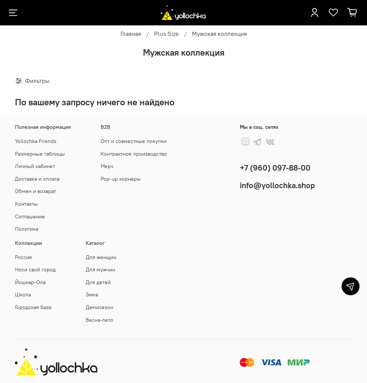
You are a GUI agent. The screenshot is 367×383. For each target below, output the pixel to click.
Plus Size (166, 33)
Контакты (26, 203)
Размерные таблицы (40, 153)
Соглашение (30, 216)
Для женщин (101, 257)
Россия (23, 257)
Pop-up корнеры (121, 178)
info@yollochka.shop (277, 185)
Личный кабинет (35, 166)
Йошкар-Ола (30, 282)
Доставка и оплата (37, 178)
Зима (92, 294)
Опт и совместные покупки (133, 141)
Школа (23, 294)
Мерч (107, 166)
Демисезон (99, 307)
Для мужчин (100, 269)
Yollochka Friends (35, 141)
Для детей (98, 282)
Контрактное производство (134, 153)
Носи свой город (35, 269)
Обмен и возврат (35, 191)
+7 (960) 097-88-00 (275, 168)
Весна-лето (99, 320)
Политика (26, 228)
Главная (130, 33)
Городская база (33, 307)
